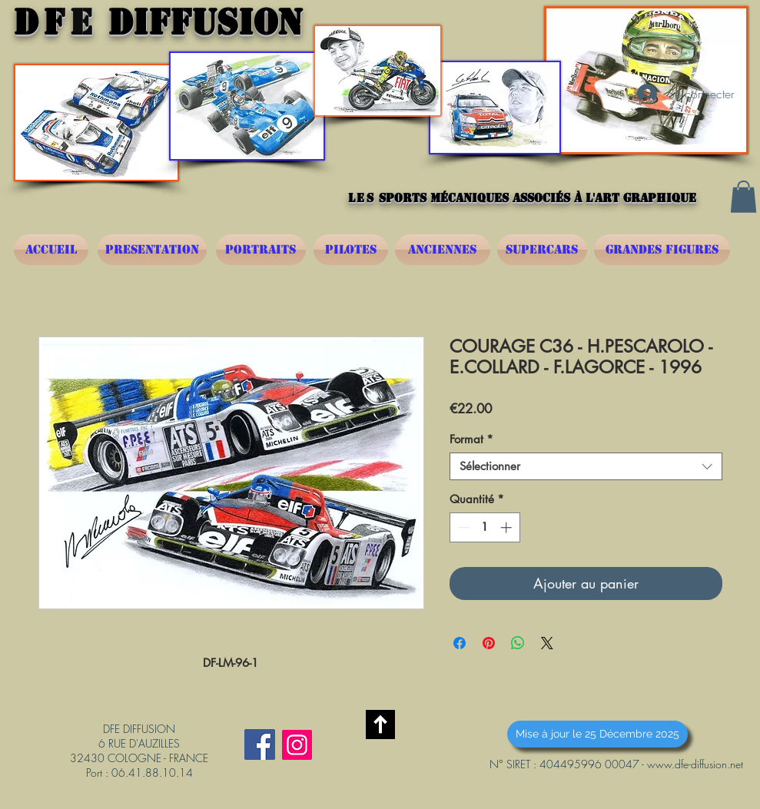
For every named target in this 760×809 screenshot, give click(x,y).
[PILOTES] (351, 249)
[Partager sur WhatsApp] (518, 643)
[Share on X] (547, 643)
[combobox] (586, 466)
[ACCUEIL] (51, 249)
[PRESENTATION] (152, 249)
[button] (743, 197)
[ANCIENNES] (442, 249)
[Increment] (507, 527)
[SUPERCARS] (542, 249)
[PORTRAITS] (261, 249)
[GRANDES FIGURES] (662, 249)
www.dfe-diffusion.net (695, 764)
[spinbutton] (484, 527)
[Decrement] (462, 527)
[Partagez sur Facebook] (459, 643)
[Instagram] (297, 745)
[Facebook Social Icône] (259, 744)
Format (471, 439)
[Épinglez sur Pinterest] (489, 643)
